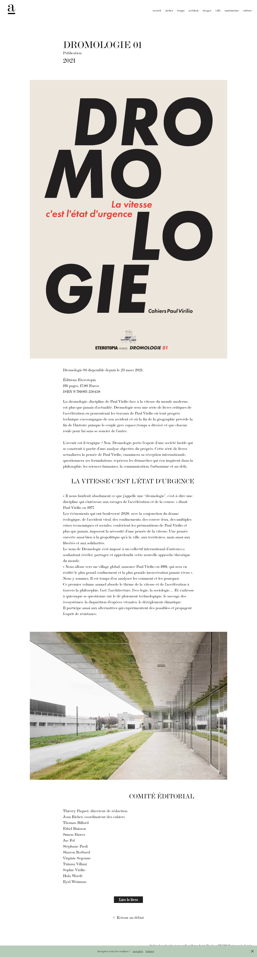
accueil (157, 10)
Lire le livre (128, 899)
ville (218, 10)
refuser (150, 951)
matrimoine (232, 10)
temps (181, 10)
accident (194, 10)
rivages (207, 10)
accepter (138, 951)
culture (247, 10)
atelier (169, 10)
